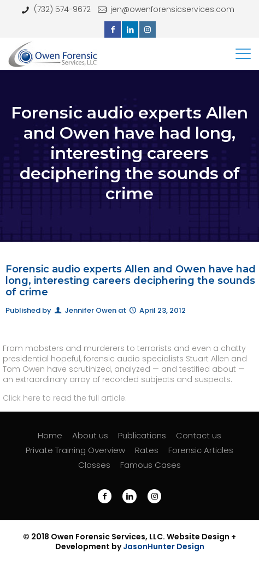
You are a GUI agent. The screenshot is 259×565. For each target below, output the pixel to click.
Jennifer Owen (90, 310)
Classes (94, 465)
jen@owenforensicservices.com (172, 9)
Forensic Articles (200, 450)
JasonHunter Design (163, 546)
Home (50, 435)
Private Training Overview (75, 450)
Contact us (198, 435)
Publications (142, 435)
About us (90, 435)
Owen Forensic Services (98, 536)
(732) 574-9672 (62, 9)
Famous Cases (150, 465)
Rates (146, 450)
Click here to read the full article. (65, 397)
